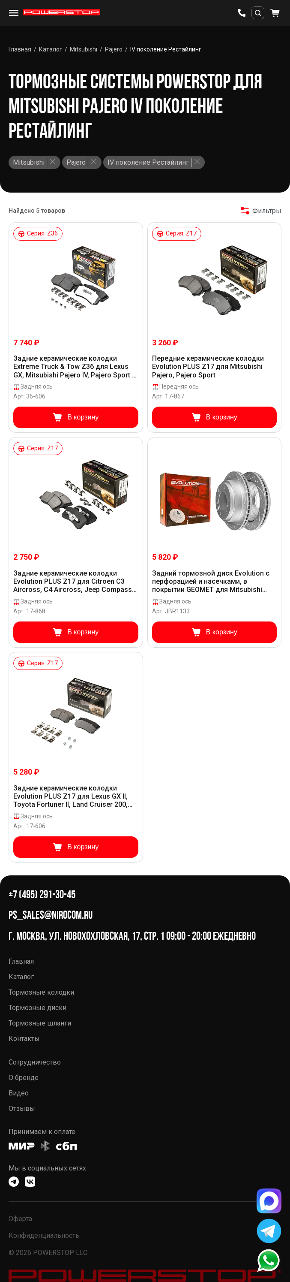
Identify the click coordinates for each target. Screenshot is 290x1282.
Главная (21, 961)
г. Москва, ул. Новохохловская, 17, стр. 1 (86, 936)
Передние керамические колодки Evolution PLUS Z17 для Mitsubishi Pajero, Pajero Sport (208, 366)
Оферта (20, 1219)
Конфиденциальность (44, 1235)
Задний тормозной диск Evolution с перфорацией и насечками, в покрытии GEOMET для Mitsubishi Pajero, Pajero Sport (210, 581)
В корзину (76, 417)
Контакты (24, 1039)
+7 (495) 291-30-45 (42, 894)
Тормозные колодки (41, 992)
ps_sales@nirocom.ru (51, 915)
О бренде (24, 1078)
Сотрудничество (35, 1062)
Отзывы (22, 1108)
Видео (19, 1093)
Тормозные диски (37, 1008)
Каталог (21, 977)
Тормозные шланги (40, 1023)
